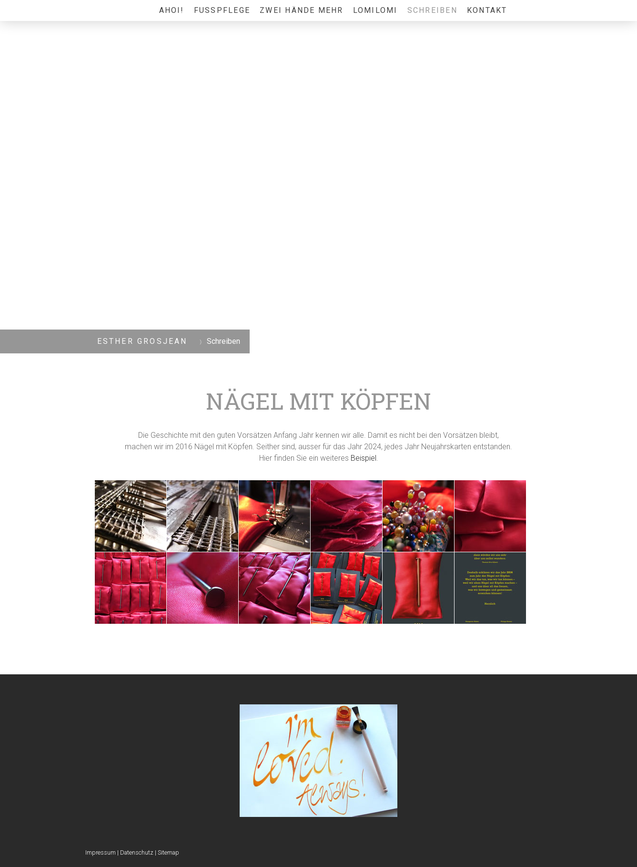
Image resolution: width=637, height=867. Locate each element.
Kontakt (487, 10)
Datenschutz (136, 852)
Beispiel (363, 458)
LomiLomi (375, 10)
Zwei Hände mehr (302, 10)
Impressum (100, 852)
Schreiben (432, 10)
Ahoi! (171, 10)
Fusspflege (222, 10)
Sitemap (168, 852)
